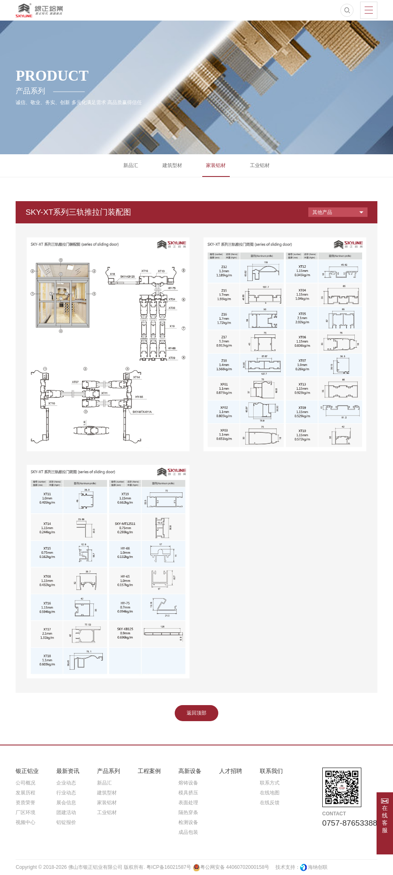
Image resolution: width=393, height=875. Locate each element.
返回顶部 (196, 713)
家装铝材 (216, 165)
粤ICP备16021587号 (168, 867)
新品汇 (130, 165)
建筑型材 (172, 165)
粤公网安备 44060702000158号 (231, 867)
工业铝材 (260, 165)
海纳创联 (318, 867)
